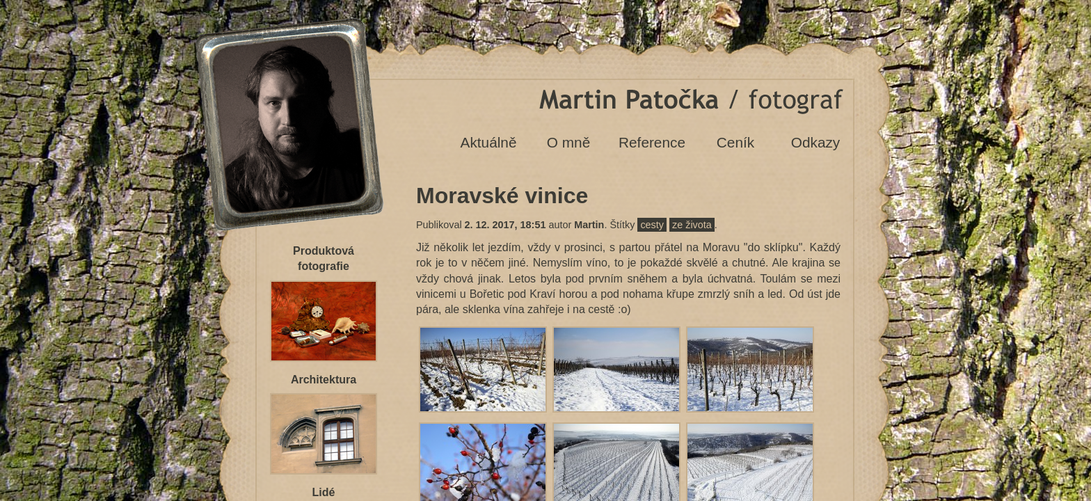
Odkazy (816, 142)
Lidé (323, 492)
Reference (652, 142)
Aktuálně (489, 142)
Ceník (735, 142)
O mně (568, 142)
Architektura (323, 379)
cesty (652, 224)
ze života (692, 224)
